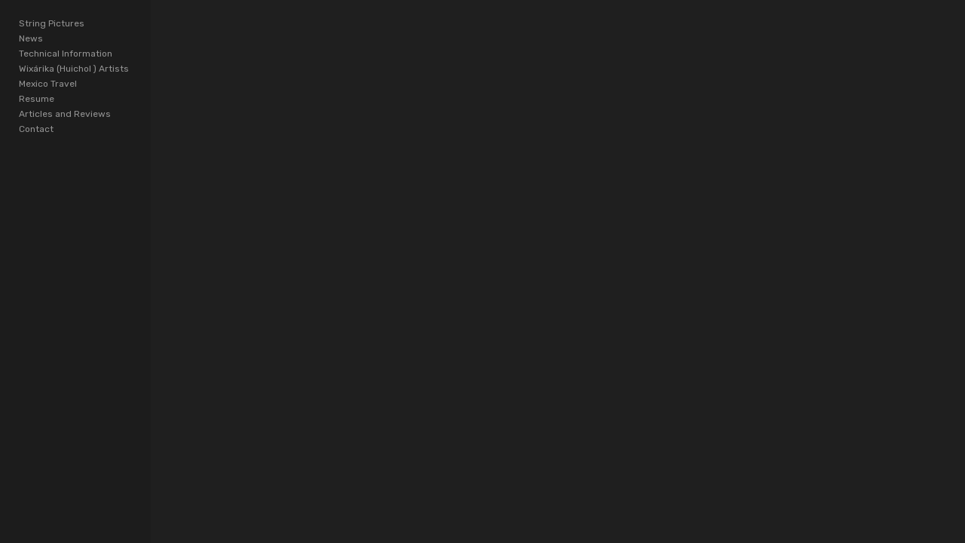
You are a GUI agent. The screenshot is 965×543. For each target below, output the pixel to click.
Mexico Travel (48, 83)
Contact (36, 129)
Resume (36, 99)
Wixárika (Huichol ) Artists (74, 68)
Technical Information (65, 53)
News (31, 38)
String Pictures (51, 23)
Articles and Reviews (65, 114)
